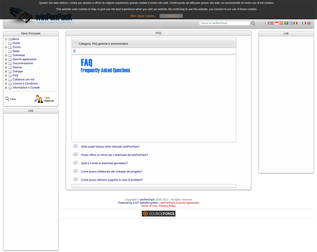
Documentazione (23, 63)
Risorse (17, 67)
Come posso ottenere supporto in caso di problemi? (112, 179)
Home (16, 43)
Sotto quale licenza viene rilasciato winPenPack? (110, 146)
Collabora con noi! (24, 79)
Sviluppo (18, 71)
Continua (171, 16)
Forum (17, 47)
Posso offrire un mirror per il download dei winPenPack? (114, 155)
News (16, 51)
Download (19, 55)
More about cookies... (143, 16)
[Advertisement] (30, 182)
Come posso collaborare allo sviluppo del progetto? (111, 171)
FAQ (15, 75)
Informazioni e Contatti (26, 87)
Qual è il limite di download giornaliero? (104, 163)
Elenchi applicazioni (24, 59)
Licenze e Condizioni (25, 83)
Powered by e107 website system (138, 202)
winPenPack (147, 199)
